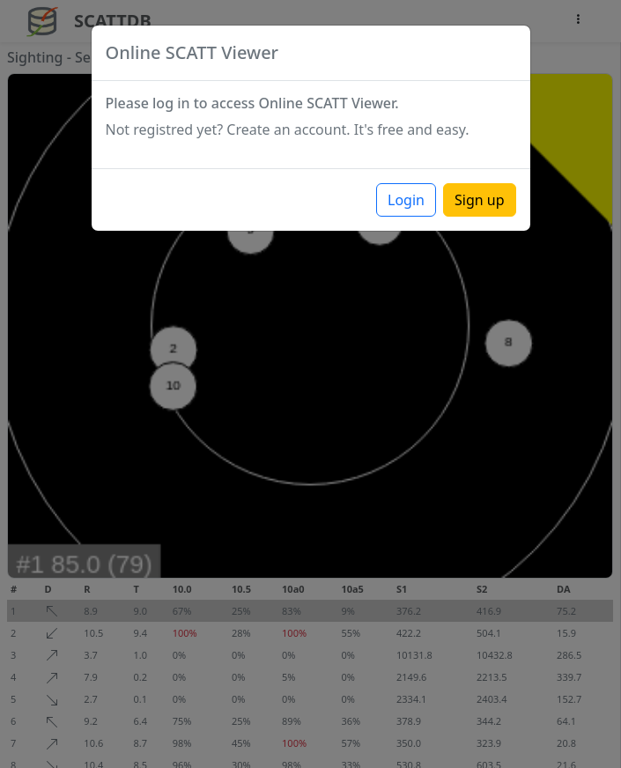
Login (406, 200)
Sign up (480, 200)
